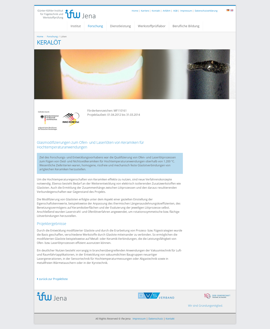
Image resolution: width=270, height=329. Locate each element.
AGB (175, 10)
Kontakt (156, 10)
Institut (76, 26)
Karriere (145, 10)
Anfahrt (166, 10)
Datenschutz (155, 318)
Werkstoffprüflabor (151, 26)
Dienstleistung (120, 26)
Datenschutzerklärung (206, 10)
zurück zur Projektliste (52, 279)
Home (135, 10)
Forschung (95, 26)
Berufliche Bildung (186, 26)
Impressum (186, 10)
